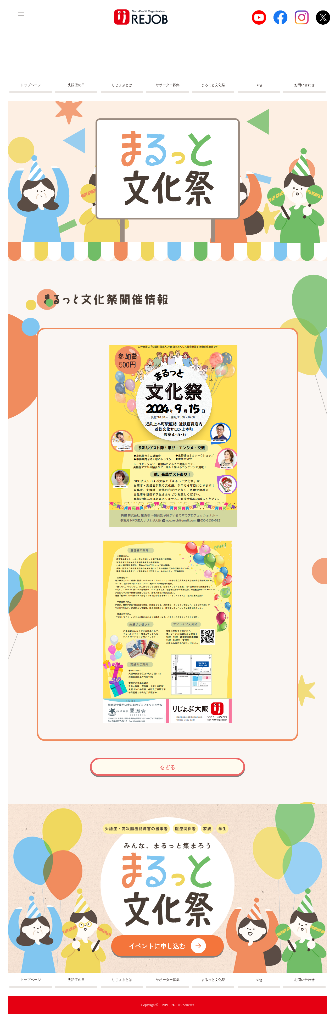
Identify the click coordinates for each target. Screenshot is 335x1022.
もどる (167, 767)
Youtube (259, 17)
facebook (280, 17)
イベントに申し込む (167, 946)
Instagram (301, 17)
